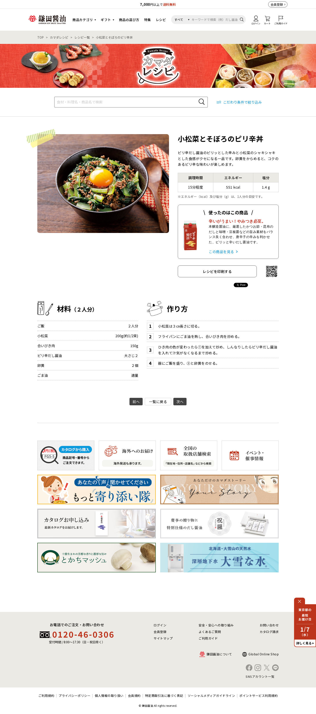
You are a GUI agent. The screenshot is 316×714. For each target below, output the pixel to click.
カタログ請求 (269, 631)
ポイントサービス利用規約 (258, 695)
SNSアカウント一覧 (260, 676)
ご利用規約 (46, 695)
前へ (136, 401)
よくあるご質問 (210, 631)
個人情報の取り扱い (109, 695)
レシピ (161, 19)
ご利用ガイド (208, 638)
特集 (147, 19)
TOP (40, 37)
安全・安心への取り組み (216, 625)
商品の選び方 (129, 19)
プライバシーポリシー (74, 695)
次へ (180, 401)
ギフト (106, 19)
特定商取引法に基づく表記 (164, 695)
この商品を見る (221, 251)
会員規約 (134, 695)
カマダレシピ (59, 37)
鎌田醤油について (219, 654)
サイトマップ (163, 638)
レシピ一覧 (82, 37)
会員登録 (277, 4)
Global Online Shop (263, 654)
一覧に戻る (158, 401)
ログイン (160, 625)
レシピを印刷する (217, 271)
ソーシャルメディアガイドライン (211, 695)
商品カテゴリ (82, 19)
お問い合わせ (269, 625)
